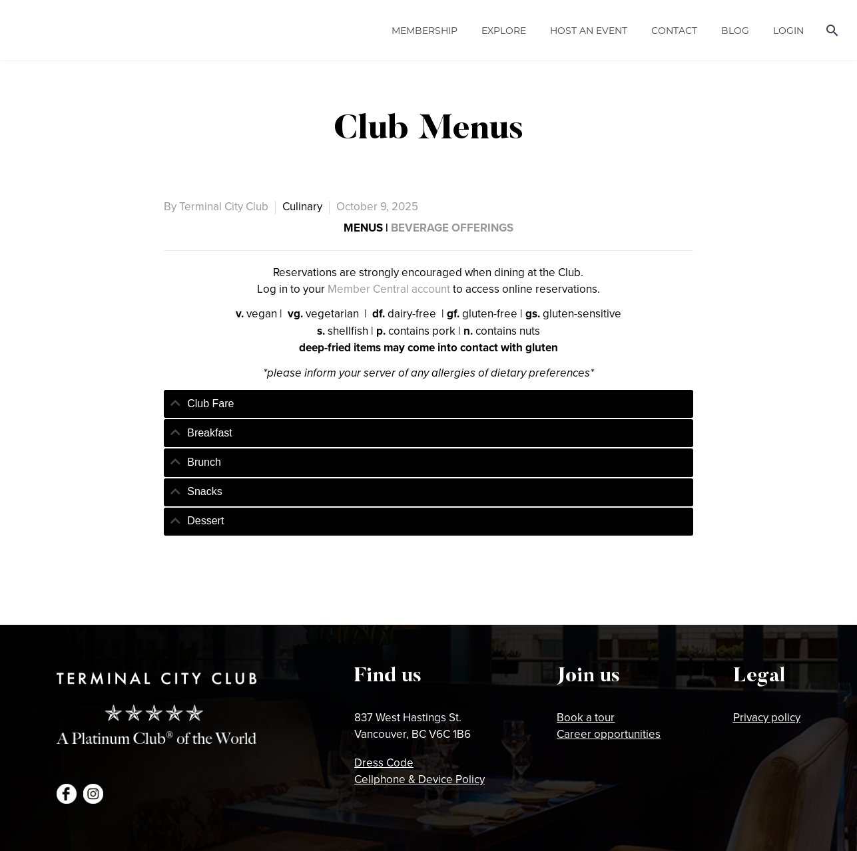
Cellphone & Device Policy (419, 779)
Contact (674, 30)
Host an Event (588, 30)
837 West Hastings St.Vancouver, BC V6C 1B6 (412, 726)
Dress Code (384, 762)
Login (788, 30)
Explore (503, 30)
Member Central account (389, 289)
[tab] (428, 404)
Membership (424, 30)
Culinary (302, 206)
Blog (735, 30)
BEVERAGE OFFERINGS (452, 228)
